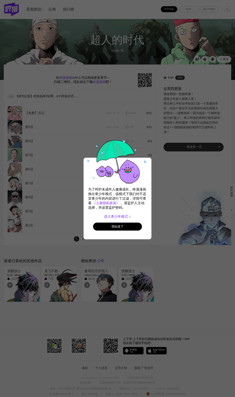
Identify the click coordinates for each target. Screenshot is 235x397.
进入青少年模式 (117, 216)
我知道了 (117, 226)
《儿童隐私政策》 (106, 203)
